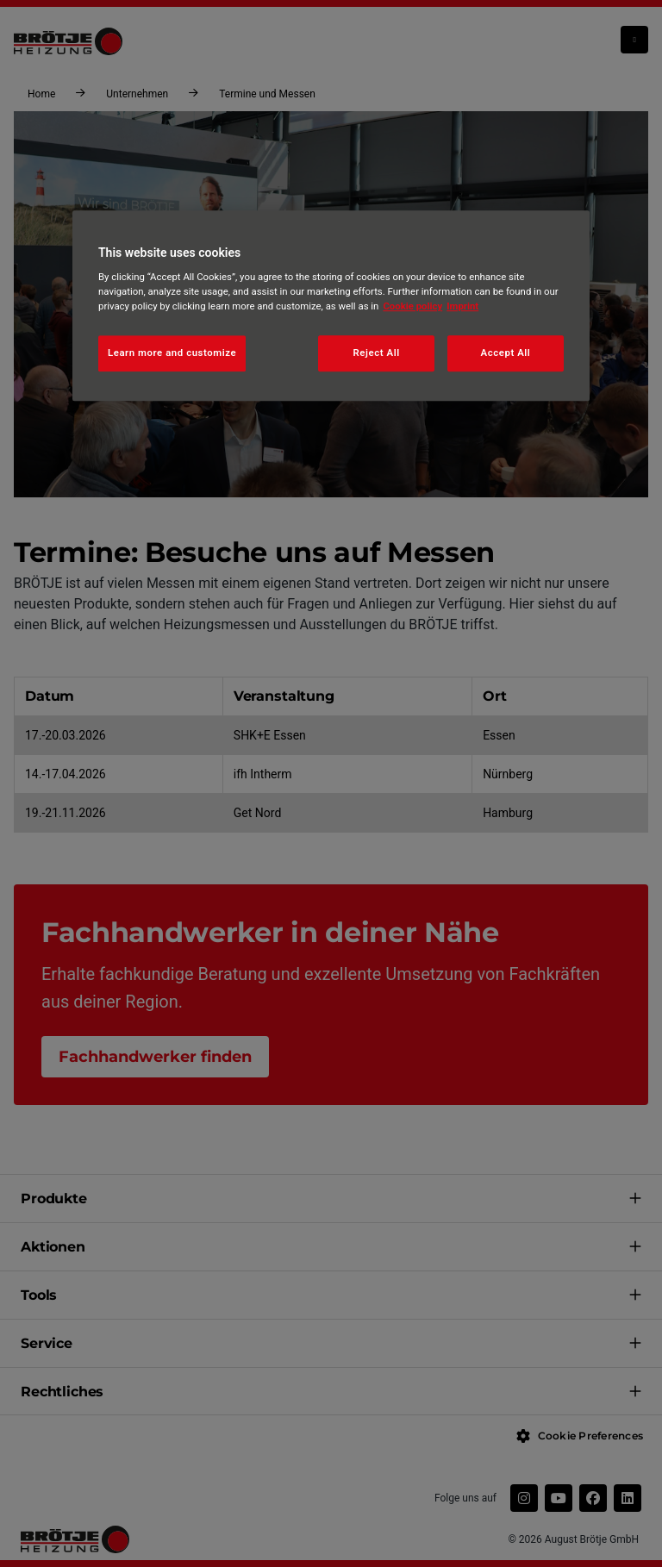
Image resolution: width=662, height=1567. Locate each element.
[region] (331, 306)
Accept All (506, 353)
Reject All (376, 353)
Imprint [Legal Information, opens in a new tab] (462, 307)
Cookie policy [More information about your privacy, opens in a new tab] (412, 307)
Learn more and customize (172, 353)
